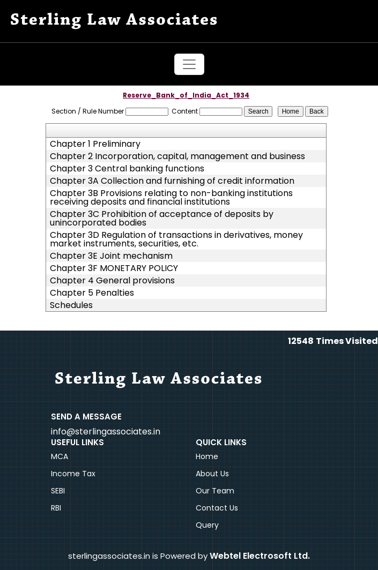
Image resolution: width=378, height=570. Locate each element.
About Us (212, 473)
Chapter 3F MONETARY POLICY (114, 268)
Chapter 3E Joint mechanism (111, 256)
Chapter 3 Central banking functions (127, 168)
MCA (59, 456)
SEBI (58, 490)
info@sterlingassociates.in (105, 431)
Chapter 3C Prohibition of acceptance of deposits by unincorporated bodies (161, 218)
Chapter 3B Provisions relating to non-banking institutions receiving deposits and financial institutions (171, 197)
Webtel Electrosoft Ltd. (260, 556)
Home (207, 456)
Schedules (71, 305)
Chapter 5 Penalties (92, 293)
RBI (56, 507)
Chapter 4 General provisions (112, 280)
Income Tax (73, 473)
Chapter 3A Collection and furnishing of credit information (172, 181)
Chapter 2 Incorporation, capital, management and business (177, 156)
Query (207, 525)
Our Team (215, 490)
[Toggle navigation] (189, 64)
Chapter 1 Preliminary (95, 144)
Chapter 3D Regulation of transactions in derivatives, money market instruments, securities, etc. (176, 239)
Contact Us (217, 507)
